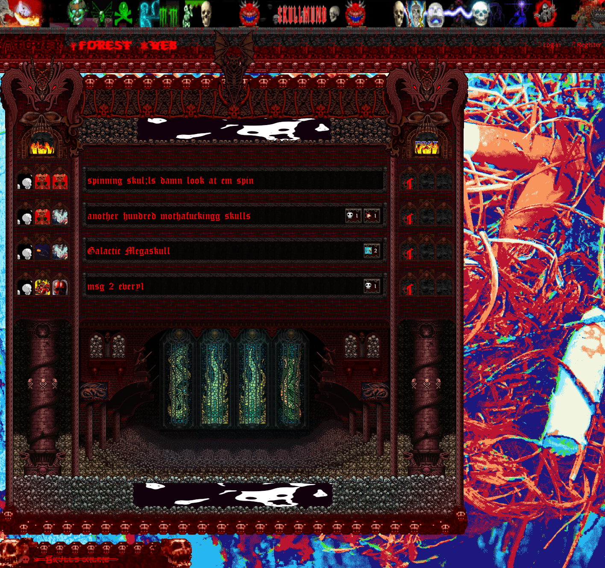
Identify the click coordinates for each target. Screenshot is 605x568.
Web (164, 45)
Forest (105, 45)
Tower (37, 45)
